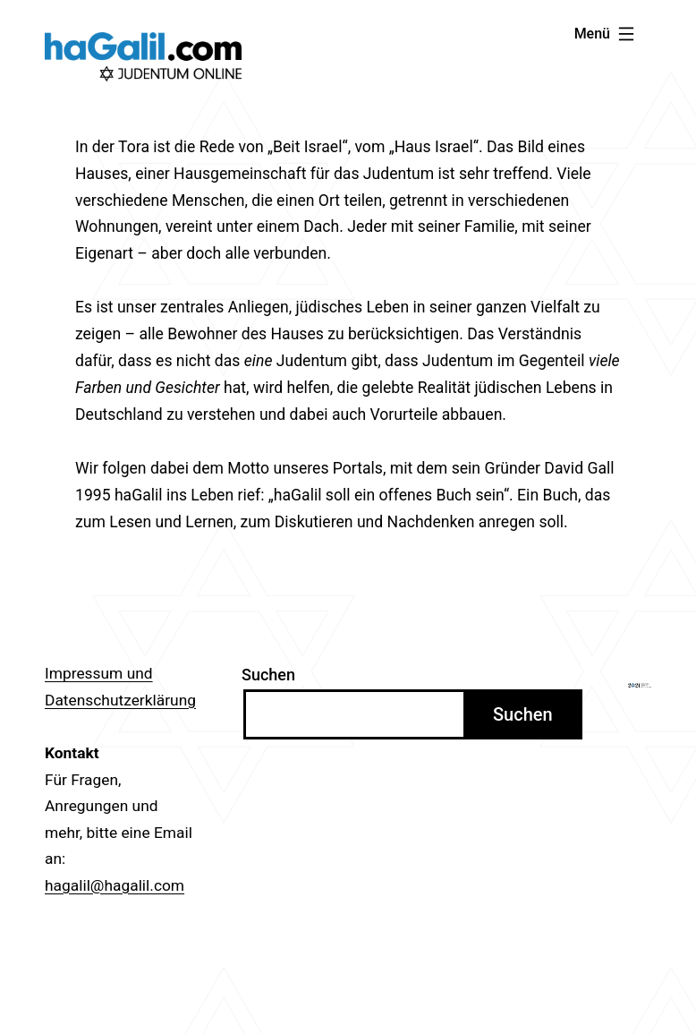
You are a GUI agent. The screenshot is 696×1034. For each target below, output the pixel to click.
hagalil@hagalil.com (114, 885)
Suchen (268, 674)
